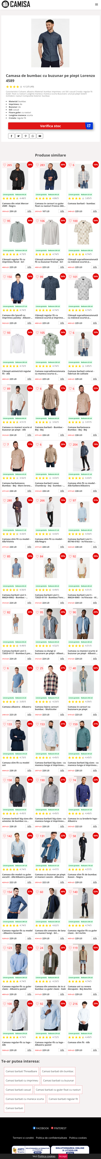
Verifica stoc (66, 125)
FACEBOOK (41, 1128)
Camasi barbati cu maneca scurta (25, 1099)
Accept (63, 1156)
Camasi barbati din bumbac (58, 1071)
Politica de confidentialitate (51, 1137)
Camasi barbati (14, 1108)
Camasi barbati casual (18, 1089)
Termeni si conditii (23, 1137)
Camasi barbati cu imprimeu (22, 1080)
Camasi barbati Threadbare (21, 1071)
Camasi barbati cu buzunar (58, 1080)
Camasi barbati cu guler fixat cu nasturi (58, 1089)
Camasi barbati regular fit (63, 1099)
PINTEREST (58, 1128)
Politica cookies (78, 1137)
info (29, 211)
